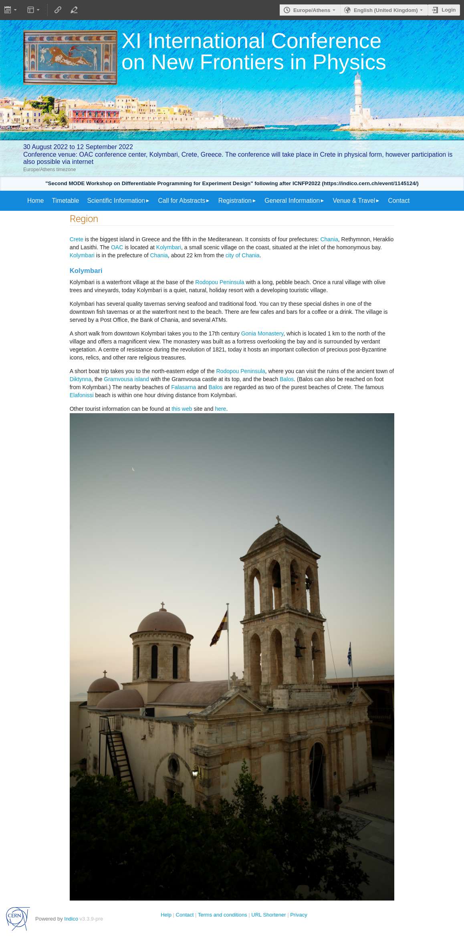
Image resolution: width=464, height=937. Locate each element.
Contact (399, 200)
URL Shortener (268, 915)
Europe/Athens (311, 10)
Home (35, 200)
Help (166, 915)
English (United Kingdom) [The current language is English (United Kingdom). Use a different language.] (386, 10)
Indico (71, 919)
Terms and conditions (222, 915)
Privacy (298, 915)
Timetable (65, 200)
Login (449, 10)
